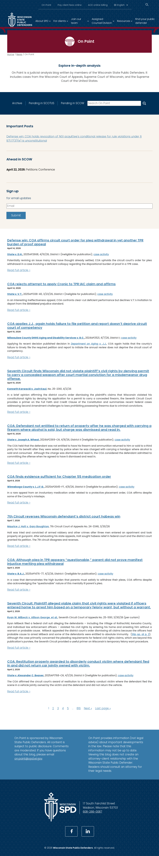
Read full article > (18, 270)
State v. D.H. (14, 254)
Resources (123, 21)
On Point (46, 5)
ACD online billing (98, 5)
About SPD (41, 21)
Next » (88, 708)
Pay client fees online (70, 5)
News (19, 54)
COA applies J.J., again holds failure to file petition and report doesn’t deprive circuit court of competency (77, 325)
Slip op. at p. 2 (140, 634)
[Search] (147, 4)
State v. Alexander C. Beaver (25, 675)
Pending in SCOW (72, 103)
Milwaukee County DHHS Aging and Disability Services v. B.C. (45, 337)
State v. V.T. (14, 294)
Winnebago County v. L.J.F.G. (25, 486)
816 (79, 708)
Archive (17, 103)
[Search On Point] (144, 103)
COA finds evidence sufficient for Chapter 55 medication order (59, 476)
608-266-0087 (92, 812)
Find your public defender (145, 21)
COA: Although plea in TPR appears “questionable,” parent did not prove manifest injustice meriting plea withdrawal (75, 561)
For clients (59, 21)
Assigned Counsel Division (102, 21)
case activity (101, 254)
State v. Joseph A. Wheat (23, 439)
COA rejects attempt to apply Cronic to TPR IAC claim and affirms (61, 284)
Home (10, 54)
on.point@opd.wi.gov (28, 759)
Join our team (76, 21)
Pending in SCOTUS (41, 103)
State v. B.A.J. (15, 573)
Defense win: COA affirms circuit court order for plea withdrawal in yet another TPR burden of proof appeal (75, 242)
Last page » (103, 708)
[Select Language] (122, 5)
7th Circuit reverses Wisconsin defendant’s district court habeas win (63, 516)
